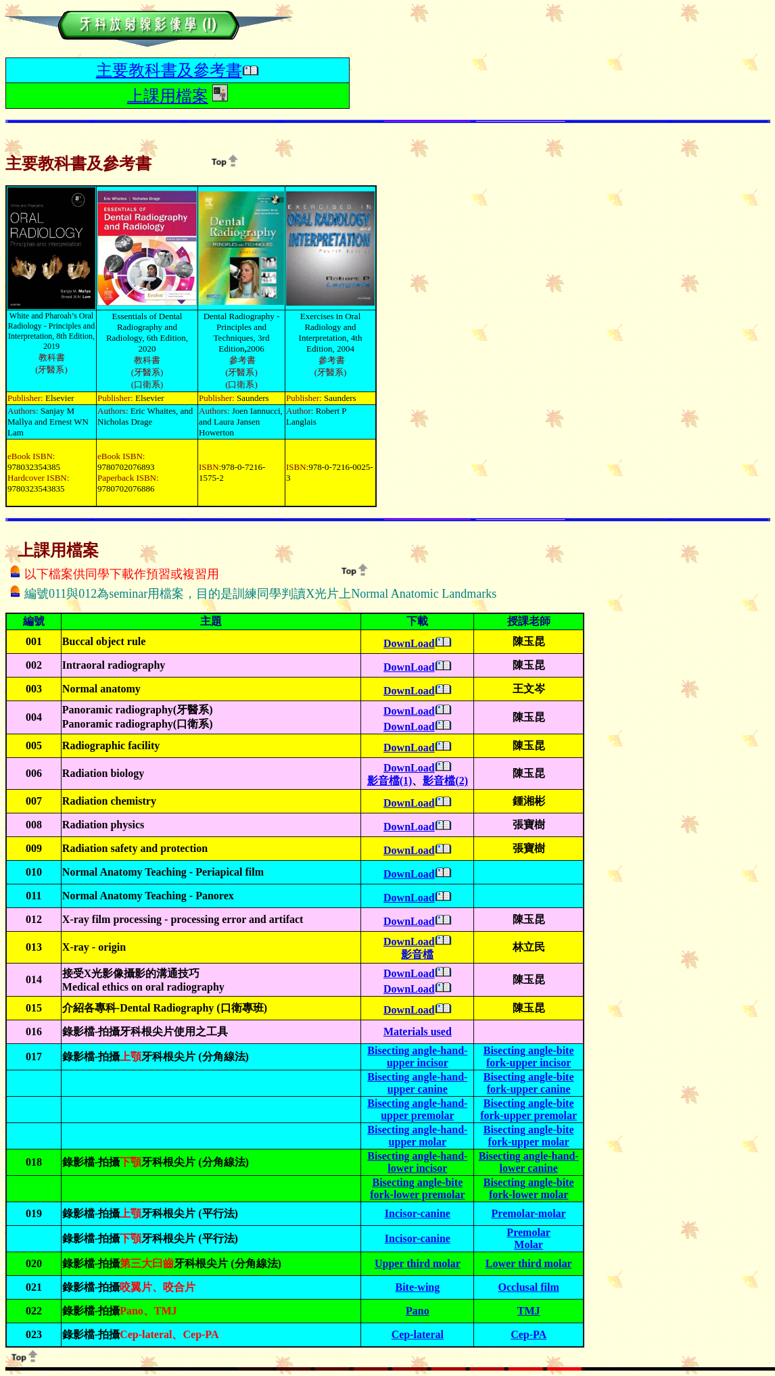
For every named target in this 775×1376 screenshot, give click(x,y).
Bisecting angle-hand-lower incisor (417, 1162)
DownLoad (409, 643)
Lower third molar (529, 1263)
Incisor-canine (417, 1213)
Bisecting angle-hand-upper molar (417, 1135)
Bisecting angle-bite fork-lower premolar (417, 1188)
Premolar (528, 1232)
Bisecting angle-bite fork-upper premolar (528, 1109)
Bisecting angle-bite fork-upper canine (529, 1083)
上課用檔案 (167, 96)
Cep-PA (528, 1334)
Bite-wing (417, 1287)
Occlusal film (528, 1287)
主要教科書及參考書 (169, 70)
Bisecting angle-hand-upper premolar (417, 1109)
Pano (417, 1310)
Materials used (417, 1031)
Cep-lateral (418, 1334)
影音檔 (417, 954)
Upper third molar (418, 1263)
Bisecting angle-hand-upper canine (417, 1083)
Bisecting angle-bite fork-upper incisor (529, 1056)
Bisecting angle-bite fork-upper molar (529, 1135)
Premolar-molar (529, 1213)
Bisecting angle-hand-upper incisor (417, 1056)
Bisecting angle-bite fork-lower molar (529, 1188)
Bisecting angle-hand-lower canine (529, 1162)
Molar (528, 1244)
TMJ (528, 1310)
